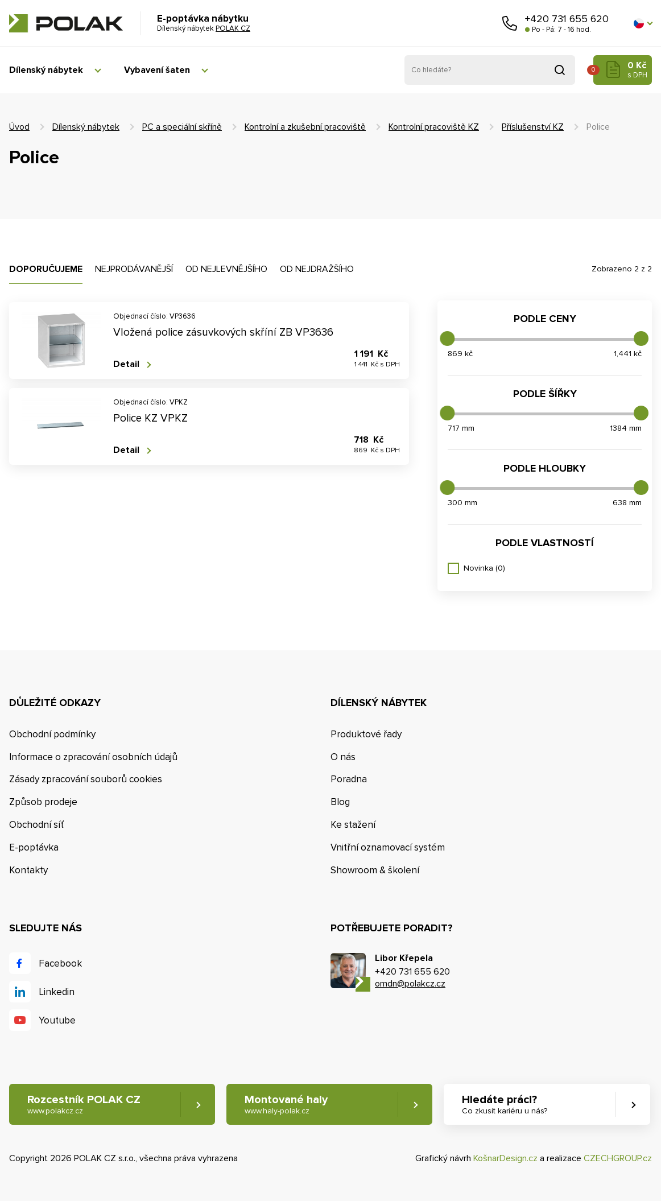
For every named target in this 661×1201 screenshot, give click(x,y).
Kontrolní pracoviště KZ (434, 127)
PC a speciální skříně (182, 127)
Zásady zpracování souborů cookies (85, 779)
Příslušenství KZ (533, 127)
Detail (126, 364)
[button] (643, 23)
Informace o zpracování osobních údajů (93, 757)
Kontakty (28, 870)
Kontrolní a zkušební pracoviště (305, 127)
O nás (343, 757)
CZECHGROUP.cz (618, 1158)
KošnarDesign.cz (505, 1158)
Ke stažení (352, 825)
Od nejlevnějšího (226, 269)
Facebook (60, 963)
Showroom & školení (374, 870)
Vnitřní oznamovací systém (387, 847)
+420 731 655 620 (567, 19)
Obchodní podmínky (52, 734)
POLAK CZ (66, 23)
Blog (340, 802)
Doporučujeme (45, 269)
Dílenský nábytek (46, 70)
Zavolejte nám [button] (509, 23)
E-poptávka (34, 847)
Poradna (348, 779)
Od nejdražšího (317, 269)
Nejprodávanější (134, 269)
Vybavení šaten (157, 70)
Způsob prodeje (43, 802)
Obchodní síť (36, 825)
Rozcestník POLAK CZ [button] (84, 1104)
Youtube (57, 1020)
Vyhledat (559, 70)
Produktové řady (366, 734)
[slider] (447, 338)
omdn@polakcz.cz (410, 983)
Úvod (19, 127)
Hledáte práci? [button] (504, 1104)
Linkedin (57, 992)
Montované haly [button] (286, 1104)
